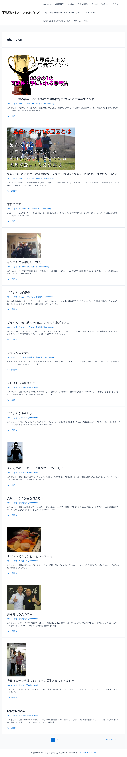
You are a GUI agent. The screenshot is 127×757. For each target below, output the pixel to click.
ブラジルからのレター (21, 413)
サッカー (30, 104)
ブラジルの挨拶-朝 (18, 292)
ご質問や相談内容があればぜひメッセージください (62, 13)
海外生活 (35, 209)
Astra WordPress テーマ (87, 753)
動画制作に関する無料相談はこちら (56, 21)
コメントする (12, 104)
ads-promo (47, 4)
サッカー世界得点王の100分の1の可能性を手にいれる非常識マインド (50, 99)
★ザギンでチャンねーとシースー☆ (29, 556)
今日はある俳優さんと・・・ (25, 383)
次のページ (111, 739)
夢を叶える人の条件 (19, 614)
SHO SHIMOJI (82, 4)
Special (93, 4)
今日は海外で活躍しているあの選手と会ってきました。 (42, 680)
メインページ (90, 13)
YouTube (102, 4)
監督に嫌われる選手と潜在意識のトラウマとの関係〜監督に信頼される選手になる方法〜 (63, 174)
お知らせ (112, 4)
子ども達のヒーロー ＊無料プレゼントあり (35, 468)
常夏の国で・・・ (18, 204)
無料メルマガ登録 (80, 21)
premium (70, 4)
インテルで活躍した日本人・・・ (28, 262)
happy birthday (16, 711)
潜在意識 (39, 104)
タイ (29, 209)
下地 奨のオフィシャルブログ (20, 12)
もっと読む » (12, 116)
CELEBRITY (59, 4)
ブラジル (30, 297)
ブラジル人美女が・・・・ (24, 352)
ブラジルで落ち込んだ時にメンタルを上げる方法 (38, 322)
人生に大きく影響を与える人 (25, 498)
